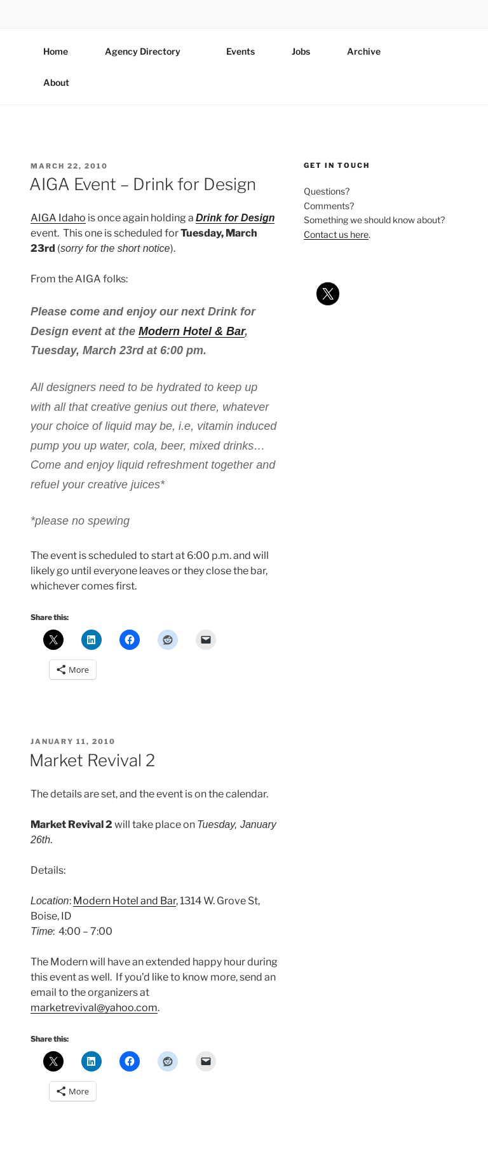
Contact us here (336, 234)
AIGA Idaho (58, 218)
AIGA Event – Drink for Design (142, 184)
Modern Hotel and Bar (124, 901)
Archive (364, 51)
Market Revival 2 (92, 760)
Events (240, 51)
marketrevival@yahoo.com (94, 1008)
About (62, 82)
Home (55, 51)
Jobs (301, 51)
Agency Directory (149, 51)
